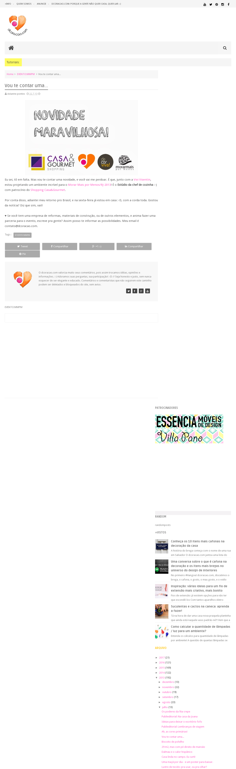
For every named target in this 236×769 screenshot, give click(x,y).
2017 (170, 330)
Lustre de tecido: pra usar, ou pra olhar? (192, 439)
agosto (174, 374)
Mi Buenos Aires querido (184, 444)
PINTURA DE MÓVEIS (190, 635)
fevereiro (175, 471)
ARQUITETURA (215, 587)
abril (173, 461)
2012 (170, 482)
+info (8, 4)
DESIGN (200, 596)
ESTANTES (213, 604)
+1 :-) (79, 246)
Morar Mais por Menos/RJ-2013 (89, 185)
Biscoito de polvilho (181, 414)
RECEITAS (168, 643)
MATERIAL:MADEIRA (195, 624)
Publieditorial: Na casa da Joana (188, 389)
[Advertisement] (79, 348)
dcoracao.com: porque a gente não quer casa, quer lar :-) (85, 4)
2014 (170, 345)
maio (173, 455)
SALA (209, 643)
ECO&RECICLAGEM (176, 604)
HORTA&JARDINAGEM (218, 609)
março (174, 466)
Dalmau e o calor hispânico (185, 424)
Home (10, 74)
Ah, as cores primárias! (183, 404)
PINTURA (169, 635)
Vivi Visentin (142, 179)
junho (173, 450)
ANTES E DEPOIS (196, 587)
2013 (170, 350)
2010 (170, 492)
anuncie (41, 4)
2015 (170, 340)
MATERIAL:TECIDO (218, 628)
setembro (176, 369)
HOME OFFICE (197, 609)
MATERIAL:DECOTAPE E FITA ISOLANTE (208, 620)
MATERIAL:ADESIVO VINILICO (181, 616)
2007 (170, 507)
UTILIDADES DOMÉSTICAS (191, 647)
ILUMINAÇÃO (201, 613)
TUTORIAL (170, 647)
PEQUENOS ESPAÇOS (211, 631)
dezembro (176, 354)
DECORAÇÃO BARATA (178, 596)
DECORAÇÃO (219, 591)
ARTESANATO (171, 591)
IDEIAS (183, 613)
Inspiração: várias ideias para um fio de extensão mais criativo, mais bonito (204, 259)
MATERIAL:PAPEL (219, 624)
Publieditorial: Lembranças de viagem (191, 399)
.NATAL (168, 587)
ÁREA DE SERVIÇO (215, 647)
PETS (228, 632)
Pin (139, 246)
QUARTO (210, 635)
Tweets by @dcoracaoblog (178, 682)
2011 (170, 487)
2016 (170, 335)
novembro (176, 359)
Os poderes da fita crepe (184, 384)
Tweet (19, 246)
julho (173, 379)
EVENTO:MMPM (26, 74)
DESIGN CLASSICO (177, 599)
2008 (170, 502)
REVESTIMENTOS (195, 643)
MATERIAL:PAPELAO (173, 628)
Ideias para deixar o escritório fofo (190, 394)
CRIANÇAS (193, 592)
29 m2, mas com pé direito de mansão (191, 419)
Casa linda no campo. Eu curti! (186, 429)
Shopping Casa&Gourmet (63, 190)
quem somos (23, 4)
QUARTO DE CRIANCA (199, 639)
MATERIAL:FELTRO (173, 624)
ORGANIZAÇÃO (173, 632)
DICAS (202, 600)
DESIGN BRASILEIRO (219, 595)
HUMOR (167, 613)
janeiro (174, 476)
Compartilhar (49, 246)
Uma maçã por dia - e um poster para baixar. (195, 434)
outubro (175, 364)
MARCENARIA (223, 613)
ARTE (228, 587)
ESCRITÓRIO (198, 604)
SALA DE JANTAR (222, 643)
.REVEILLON (179, 587)
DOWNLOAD (222, 600)
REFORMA (180, 643)
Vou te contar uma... (181, 409)
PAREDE (191, 632)
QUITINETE (226, 639)
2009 (170, 497)
